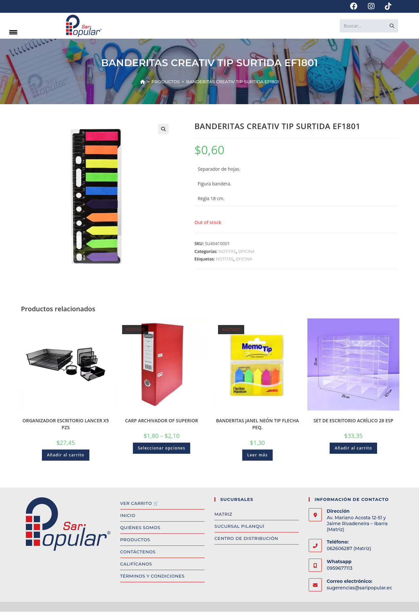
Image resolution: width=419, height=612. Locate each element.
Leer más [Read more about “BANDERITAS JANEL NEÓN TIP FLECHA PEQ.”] (257, 455)
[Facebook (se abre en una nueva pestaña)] (354, 6)
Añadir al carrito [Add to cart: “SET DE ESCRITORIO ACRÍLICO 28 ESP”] (353, 448)
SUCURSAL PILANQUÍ (239, 526)
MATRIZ (223, 514)
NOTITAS (227, 252)
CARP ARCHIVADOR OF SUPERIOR (161, 421)
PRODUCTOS (135, 540)
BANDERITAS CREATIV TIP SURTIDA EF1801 (232, 82)
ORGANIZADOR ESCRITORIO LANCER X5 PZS (66, 424)
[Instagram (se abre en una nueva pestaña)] (371, 6)
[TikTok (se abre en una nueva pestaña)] (386, 6)
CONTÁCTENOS (137, 552)
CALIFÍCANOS (136, 564)
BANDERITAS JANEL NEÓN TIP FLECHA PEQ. (257, 424)
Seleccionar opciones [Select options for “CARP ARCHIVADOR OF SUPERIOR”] (161, 448)
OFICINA (246, 252)
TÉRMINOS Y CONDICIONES (152, 576)
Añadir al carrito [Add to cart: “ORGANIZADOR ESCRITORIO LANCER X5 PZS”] (65, 455)
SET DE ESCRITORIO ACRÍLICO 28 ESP (353, 421)
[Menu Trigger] (13, 32)
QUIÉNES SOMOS (140, 528)
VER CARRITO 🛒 (139, 504)
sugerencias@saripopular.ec (359, 588)
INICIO (127, 516)
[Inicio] (142, 82)
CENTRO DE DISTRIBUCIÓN (246, 539)
